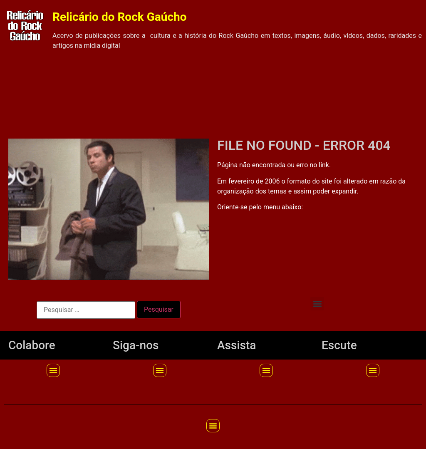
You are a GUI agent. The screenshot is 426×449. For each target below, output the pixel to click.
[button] (317, 303)
